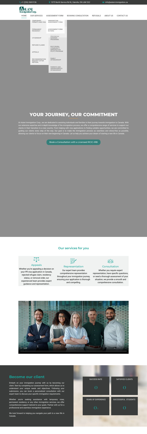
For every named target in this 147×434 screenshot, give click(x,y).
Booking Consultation (77, 16)
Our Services (36, 16)
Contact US (122, 16)
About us (109, 16)
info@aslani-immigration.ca (116, 2)
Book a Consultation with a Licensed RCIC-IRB (73, 142)
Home (24, 16)
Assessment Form (54, 16)
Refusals (96, 16)
